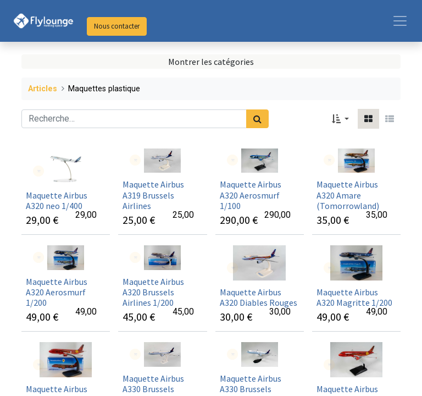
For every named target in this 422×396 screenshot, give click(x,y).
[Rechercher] (257, 118)
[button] (340, 119)
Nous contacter (117, 26)
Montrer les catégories (211, 61)
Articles (42, 89)
